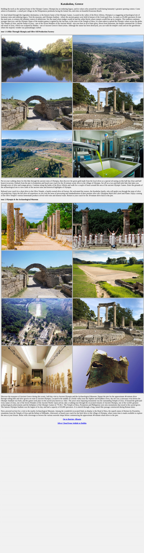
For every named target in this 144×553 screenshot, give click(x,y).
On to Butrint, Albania (72, 419)
